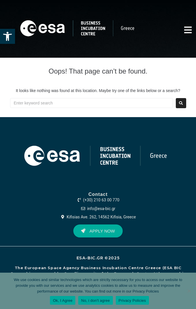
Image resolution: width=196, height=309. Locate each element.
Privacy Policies (145, 291)
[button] (7, 36)
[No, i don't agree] (189, 291)
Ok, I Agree (62, 300)
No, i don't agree (95, 300)
